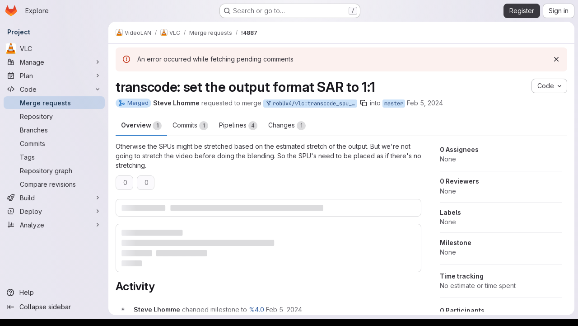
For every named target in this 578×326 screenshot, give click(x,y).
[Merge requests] (54, 102)
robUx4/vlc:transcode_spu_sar (311, 104)
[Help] (54, 292)
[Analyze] (54, 224)
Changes (287, 125)
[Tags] (54, 157)
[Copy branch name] (363, 103)
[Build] (54, 197)
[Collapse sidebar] (54, 307)
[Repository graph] (54, 170)
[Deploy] (54, 211)
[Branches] (54, 129)
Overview (141, 125)
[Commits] (54, 143)
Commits (190, 125)
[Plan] (54, 75)
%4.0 (256, 309)
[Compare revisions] (54, 184)
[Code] (54, 89)
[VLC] (54, 48)
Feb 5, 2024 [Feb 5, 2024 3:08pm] (425, 103)
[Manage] (54, 62)
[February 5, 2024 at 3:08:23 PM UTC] (284, 309)
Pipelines (238, 125)
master (393, 103)
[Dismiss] (556, 59)
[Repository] (54, 116)
